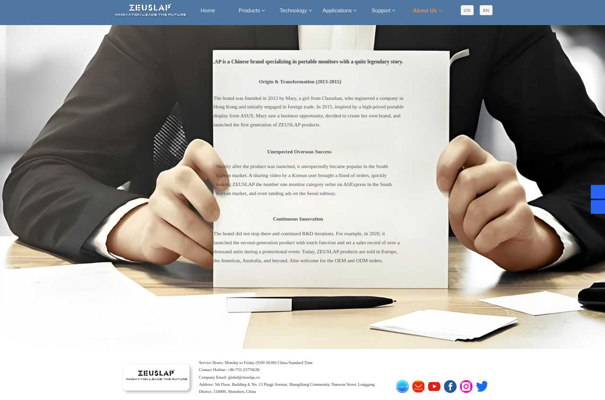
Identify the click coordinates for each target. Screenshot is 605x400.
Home (208, 10)
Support (383, 10)
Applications (340, 10)
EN (486, 10)
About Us (427, 10)
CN (467, 10)
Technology (296, 10)
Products (252, 10)
